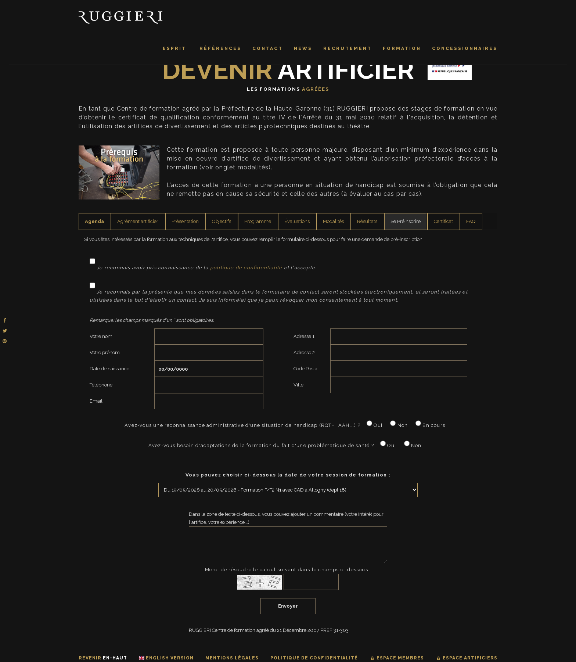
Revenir (103, 658)
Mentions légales (232, 658)
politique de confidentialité (246, 267)
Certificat (443, 221)
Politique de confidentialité (314, 658)
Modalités (333, 221)
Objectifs (221, 221)
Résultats (367, 221)
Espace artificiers (466, 658)
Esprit (173, 48)
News (303, 48)
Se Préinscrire (405, 221)
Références (219, 48)
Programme (257, 221)
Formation (402, 48)
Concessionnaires (464, 48)
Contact (267, 48)
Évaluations (297, 221)
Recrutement (347, 48)
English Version (166, 658)
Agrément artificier (137, 221)
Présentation (185, 221)
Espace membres (397, 658)
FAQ (470, 221)
